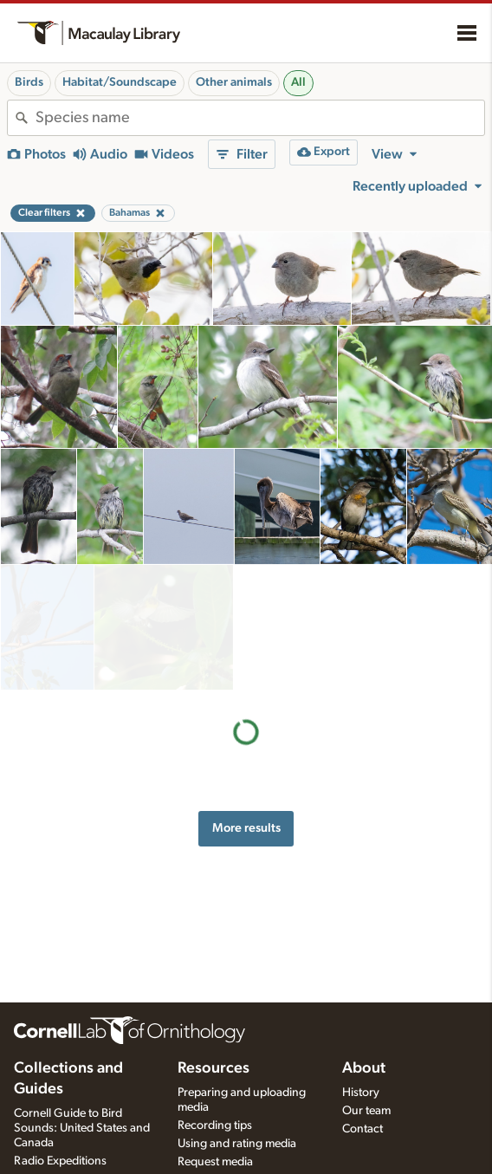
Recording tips (215, 1125)
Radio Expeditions (60, 1161)
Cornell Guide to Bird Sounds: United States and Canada (82, 1128)
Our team (366, 1111)
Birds (29, 82)
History (360, 1092)
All (298, 82)
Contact (362, 1129)
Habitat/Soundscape (119, 82)
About (363, 1068)
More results (246, 703)
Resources (213, 1068)
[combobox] (260, 118)
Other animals (234, 82)
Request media (215, 1162)
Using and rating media (237, 1144)
